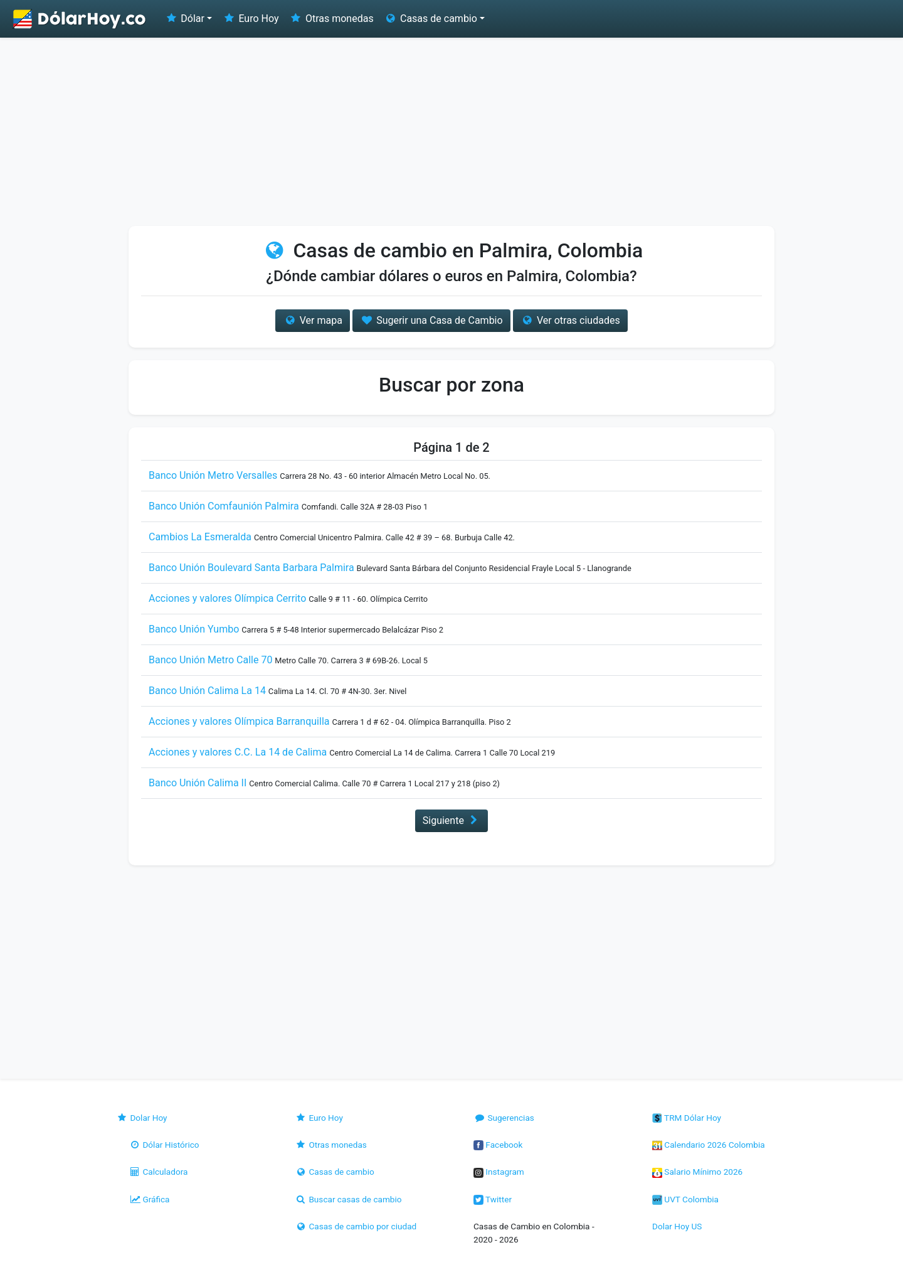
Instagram (498, 1172)
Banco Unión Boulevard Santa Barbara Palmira (251, 568)
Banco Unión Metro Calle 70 (210, 660)
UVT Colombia (685, 1199)
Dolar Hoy (141, 1118)
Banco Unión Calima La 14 (207, 691)
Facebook (497, 1145)
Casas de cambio (334, 1172)
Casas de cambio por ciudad (355, 1226)
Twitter (492, 1199)
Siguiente (451, 820)
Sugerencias (503, 1118)
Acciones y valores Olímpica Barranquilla (239, 721)
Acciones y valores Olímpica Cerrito (227, 598)
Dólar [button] (184, 18)
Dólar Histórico (164, 1145)
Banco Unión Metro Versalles (213, 475)
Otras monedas (331, 18)
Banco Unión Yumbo (194, 629)
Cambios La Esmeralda (200, 537)
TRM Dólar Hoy (686, 1118)
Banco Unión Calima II (197, 783)
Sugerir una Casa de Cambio (431, 320)
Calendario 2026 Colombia (708, 1145)
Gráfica (149, 1199)
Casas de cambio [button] (430, 18)
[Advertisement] (451, 132)
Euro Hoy (250, 18)
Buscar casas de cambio (348, 1199)
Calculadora (158, 1172)
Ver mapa (312, 320)
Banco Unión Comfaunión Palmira (224, 506)
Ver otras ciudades (570, 320)
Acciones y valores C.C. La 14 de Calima (238, 752)
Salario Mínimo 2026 (697, 1172)
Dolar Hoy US (677, 1226)
